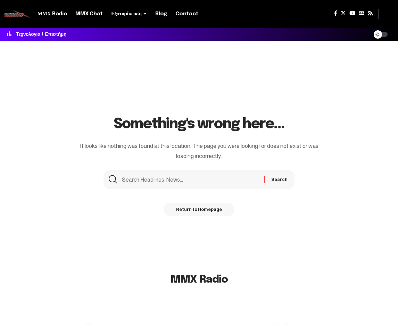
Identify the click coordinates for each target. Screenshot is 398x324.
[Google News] (361, 13)
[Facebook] (335, 13)
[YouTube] (352, 13)
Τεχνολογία (28, 34)
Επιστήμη (55, 34)
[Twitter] (343, 13)
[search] (386, 14)
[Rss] (370, 13)
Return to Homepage (199, 211)
